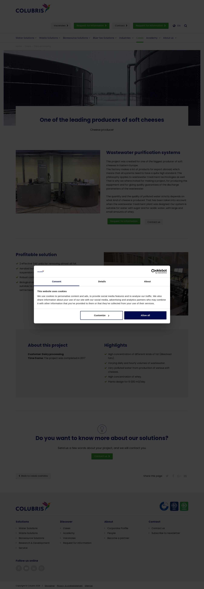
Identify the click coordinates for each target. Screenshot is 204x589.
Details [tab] (102, 281)
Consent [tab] (56, 281)
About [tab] (147, 281)
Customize (101, 315)
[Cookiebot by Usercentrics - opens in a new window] (153, 271)
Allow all (145, 315)
